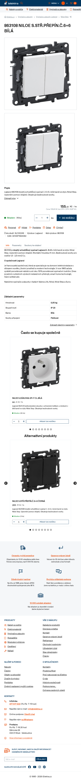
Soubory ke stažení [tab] (32, 245)
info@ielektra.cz (35, 709)
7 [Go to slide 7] (48, 429)
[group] (40, 381)
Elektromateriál (14, 629)
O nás (45, 678)
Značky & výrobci (11, 678)
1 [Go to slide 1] (30, 429)
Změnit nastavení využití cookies (18, 686)
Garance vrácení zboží (52, 637)
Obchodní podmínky (52, 644)
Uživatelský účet (50, 648)
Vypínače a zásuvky (25, 17)
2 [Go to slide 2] (33, 429)
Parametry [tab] (16, 245)
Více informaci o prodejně (20, 738)
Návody (7, 667)
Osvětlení (12, 646)
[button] (53, 3)
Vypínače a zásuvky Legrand (46, 17)
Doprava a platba (50, 629)
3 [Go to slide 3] (36, 429)
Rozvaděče (12, 638)
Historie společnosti (51, 682)
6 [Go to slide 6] (45, 429)
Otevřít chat (29, 714)
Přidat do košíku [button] (47, 421)
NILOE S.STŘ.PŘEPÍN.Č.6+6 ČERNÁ (28, 501)
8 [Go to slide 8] (51, 429)
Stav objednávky (50, 652)
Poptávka (8, 682)
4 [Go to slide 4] (39, 429)
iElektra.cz (11, 17)
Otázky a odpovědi (12, 675)
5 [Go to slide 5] (42, 429)
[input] (19, 421)
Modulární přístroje (16, 642)
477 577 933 (14, 704)
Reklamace (48, 640)
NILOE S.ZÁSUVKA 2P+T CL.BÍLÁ (27, 398)
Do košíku (67, 217)
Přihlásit (41, 759)
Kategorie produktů (51, 625)
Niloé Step (65, 17)
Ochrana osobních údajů (54, 690)
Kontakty (47, 667)
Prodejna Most (49, 671)
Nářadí (11, 651)
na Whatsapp (27, 719)
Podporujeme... (49, 686)
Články (46, 656)
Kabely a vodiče (14, 625)
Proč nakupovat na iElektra (55, 675)
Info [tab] (7, 245)
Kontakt (46, 633)
